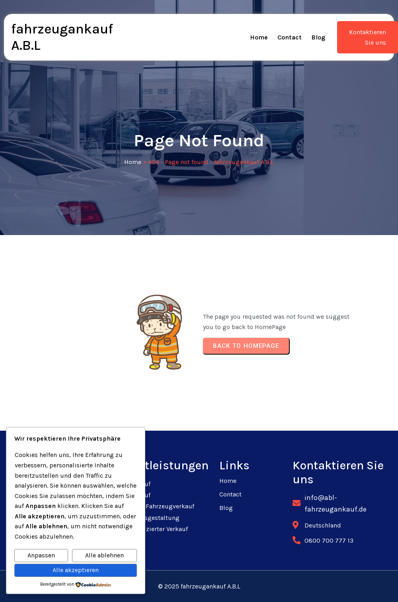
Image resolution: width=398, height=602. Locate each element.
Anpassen (41, 555)
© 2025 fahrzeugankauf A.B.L (199, 586)
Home (132, 162)
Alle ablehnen (104, 555)
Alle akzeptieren (76, 570)
